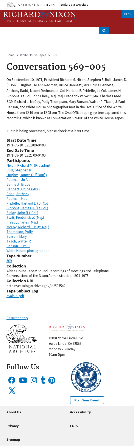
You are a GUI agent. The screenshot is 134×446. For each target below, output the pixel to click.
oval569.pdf (15, 296)
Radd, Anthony (17, 193)
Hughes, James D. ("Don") (26, 174)
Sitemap (13, 439)
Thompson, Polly (19, 231)
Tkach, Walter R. (18, 241)
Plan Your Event (87, 400)
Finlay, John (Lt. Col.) (22, 212)
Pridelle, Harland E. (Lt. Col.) (28, 203)
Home (10, 55)
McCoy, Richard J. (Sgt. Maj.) (27, 227)
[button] (21, 352)
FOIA (74, 425)
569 (54, 55)
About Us (13, 412)
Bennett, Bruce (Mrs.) (23, 189)
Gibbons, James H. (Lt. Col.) (27, 208)
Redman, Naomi (18, 198)
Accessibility (80, 412)
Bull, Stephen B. (19, 170)
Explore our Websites (74, 4)
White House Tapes (33, 55)
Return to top (17, 317)
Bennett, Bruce (18, 184)
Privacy (12, 425)
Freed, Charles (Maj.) (22, 222)
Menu (127, 14)
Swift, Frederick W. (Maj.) (25, 217)
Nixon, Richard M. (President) (29, 165)
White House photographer (27, 250)
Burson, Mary (16, 236)
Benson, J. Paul (18, 246)
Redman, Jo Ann (18, 179)
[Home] (39, 16)
